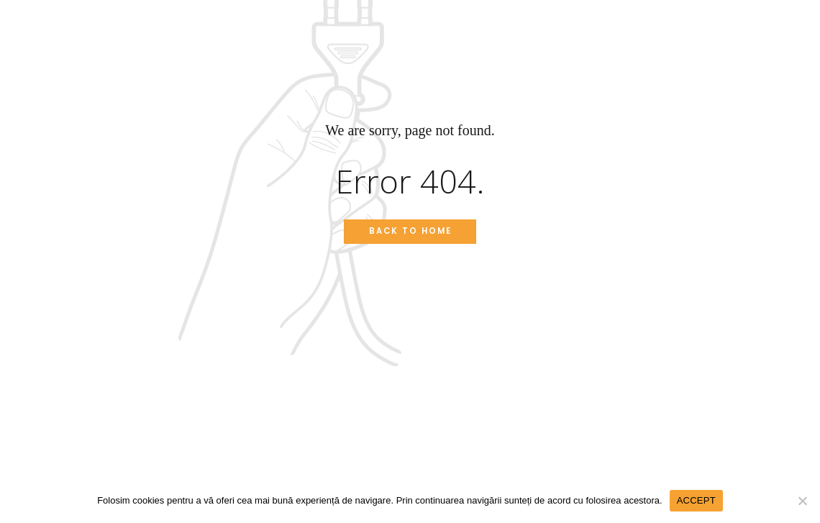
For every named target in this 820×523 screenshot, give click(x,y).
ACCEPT (696, 500)
